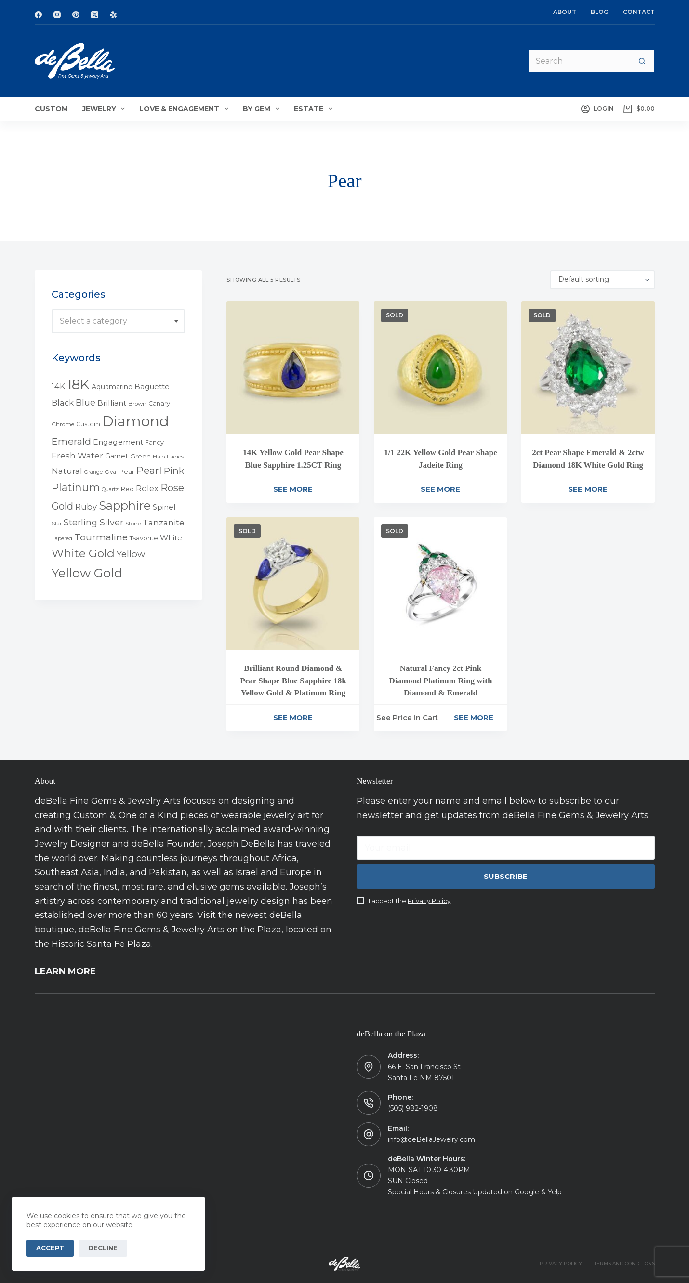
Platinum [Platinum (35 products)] (76, 487)
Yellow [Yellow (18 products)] (131, 554)
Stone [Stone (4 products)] (133, 523)
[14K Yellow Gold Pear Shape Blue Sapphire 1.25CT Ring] (292, 367)
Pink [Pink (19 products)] (174, 470)
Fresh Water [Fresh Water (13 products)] (77, 455)
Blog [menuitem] (600, 11)
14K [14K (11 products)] (58, 386)
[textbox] (118, 321)
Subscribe (506, 876)
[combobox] (118, 321)
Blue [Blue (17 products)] (85, 402)
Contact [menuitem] (639, 11)
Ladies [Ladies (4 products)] (175, 456)
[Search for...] (579, 61)
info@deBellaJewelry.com (431, 1139)
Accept (50, 1248)
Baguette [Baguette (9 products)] (152, 386)
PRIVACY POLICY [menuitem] (561, 1263)
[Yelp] (113, 14)
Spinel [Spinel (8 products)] (164, 507)
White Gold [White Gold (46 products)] (83, 553)
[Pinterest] (76, 14)
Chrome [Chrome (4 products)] (63, 424)
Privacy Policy (429, 900)
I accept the (409, 900)
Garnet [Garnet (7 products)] (116, 456)
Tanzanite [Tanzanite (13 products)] (164, 522)
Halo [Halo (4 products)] (159, 456)
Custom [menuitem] (51, 109)
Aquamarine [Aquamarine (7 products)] (112, 386)
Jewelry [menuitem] (105, 109)
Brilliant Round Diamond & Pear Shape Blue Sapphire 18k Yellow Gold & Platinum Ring (293, 680)
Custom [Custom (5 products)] (88, 424)
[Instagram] (57, 14)
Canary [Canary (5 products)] (159, 403)
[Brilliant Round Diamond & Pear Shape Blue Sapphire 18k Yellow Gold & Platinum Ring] (292, 583)
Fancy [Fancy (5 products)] (154, 442)
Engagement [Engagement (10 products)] (118, 441)
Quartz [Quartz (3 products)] (110, 489)
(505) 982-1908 (413, 1108)
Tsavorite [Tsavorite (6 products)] (144, 538)
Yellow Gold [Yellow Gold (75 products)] (87, 572)
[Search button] (643, 61)
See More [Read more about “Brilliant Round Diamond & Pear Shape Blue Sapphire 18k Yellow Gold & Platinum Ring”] (293, 717)
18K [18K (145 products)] (78, 384)
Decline (103, 1248)
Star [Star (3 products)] (57, 524)
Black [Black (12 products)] (63, 402)
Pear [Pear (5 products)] (126, 471)
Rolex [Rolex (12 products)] (147, 488)
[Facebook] (38, 14)
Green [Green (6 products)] (140, 456)
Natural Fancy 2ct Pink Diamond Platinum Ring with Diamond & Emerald (440, 680)
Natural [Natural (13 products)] (67, 471)
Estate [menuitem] (315, 109)
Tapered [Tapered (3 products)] (62, 539)
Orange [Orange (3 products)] (93, 472)
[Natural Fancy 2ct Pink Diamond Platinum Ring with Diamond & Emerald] (440, 583)
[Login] (597, 109)
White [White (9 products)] (171, 537)
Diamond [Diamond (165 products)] (135, 421)
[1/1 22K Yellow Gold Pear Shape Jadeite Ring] (440, 367)
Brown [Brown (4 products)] (137, 403)
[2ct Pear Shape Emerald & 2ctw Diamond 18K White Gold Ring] (587, 367)
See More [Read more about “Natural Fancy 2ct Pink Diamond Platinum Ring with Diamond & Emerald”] (473, 717)
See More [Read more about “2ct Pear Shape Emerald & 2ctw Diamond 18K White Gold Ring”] (588, 489)
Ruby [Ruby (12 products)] (86, 506)
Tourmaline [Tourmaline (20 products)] (101, 537)
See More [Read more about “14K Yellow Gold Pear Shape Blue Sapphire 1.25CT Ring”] (293, 489)
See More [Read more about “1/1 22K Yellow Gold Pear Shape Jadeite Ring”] (440, 489)
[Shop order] (602, 279)
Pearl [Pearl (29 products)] (149, 470)
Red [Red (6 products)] (127, 489)
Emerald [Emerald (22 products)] (71, 441)
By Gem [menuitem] (263, 109)
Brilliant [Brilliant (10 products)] (111, 402)
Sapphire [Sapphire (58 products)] (125, 505)
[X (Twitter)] (94, 14)
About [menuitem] (564, 11)
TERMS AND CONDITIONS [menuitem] (624, 1263)
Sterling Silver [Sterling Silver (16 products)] (93, 522)
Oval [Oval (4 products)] (111, 472)
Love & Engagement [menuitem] (185, 109)
